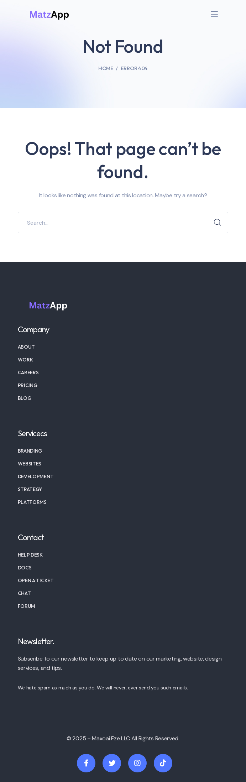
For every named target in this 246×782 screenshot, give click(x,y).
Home (106, 68)
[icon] (86, 763)
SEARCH (217, 222)
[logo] (49, 13)
